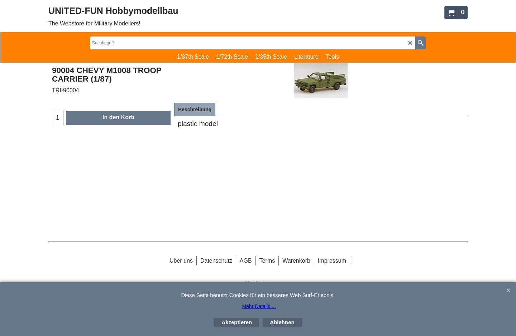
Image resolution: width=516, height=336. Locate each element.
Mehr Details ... (259, 306)
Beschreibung (194, 109)
